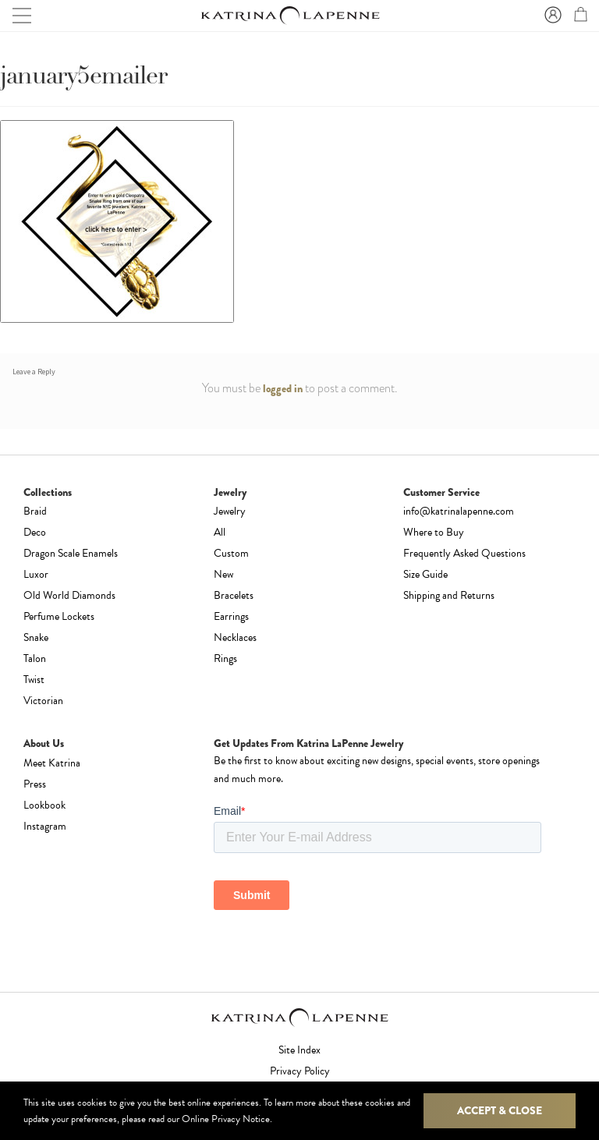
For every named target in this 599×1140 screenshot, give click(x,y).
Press (34, 784)
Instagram (44, 826)
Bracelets (233, 595)
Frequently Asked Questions (464, 553)
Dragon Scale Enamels (70, 553)
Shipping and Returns (448, 595)
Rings (225, 658)
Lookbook (44, 805)
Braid (35, 511)
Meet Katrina (51, 763)
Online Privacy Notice (226, 1119)
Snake (35, 637)
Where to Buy (433, 532)
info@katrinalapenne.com (458, 511)
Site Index (299, 1050)
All (219, 532)
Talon (34, 658)
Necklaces (235, 637)
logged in (283, 388)
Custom (231, 553)
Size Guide (425, 574)
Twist (33, 679)
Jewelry (230, 511)
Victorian (43, 700)
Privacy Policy (300, 1071)
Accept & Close (499, 1110)
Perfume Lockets (58, 616)
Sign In (550, 15)
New (223, 574)
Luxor (35, 574)
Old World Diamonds (69, 595)
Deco (34, 532)
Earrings (231, 616)
